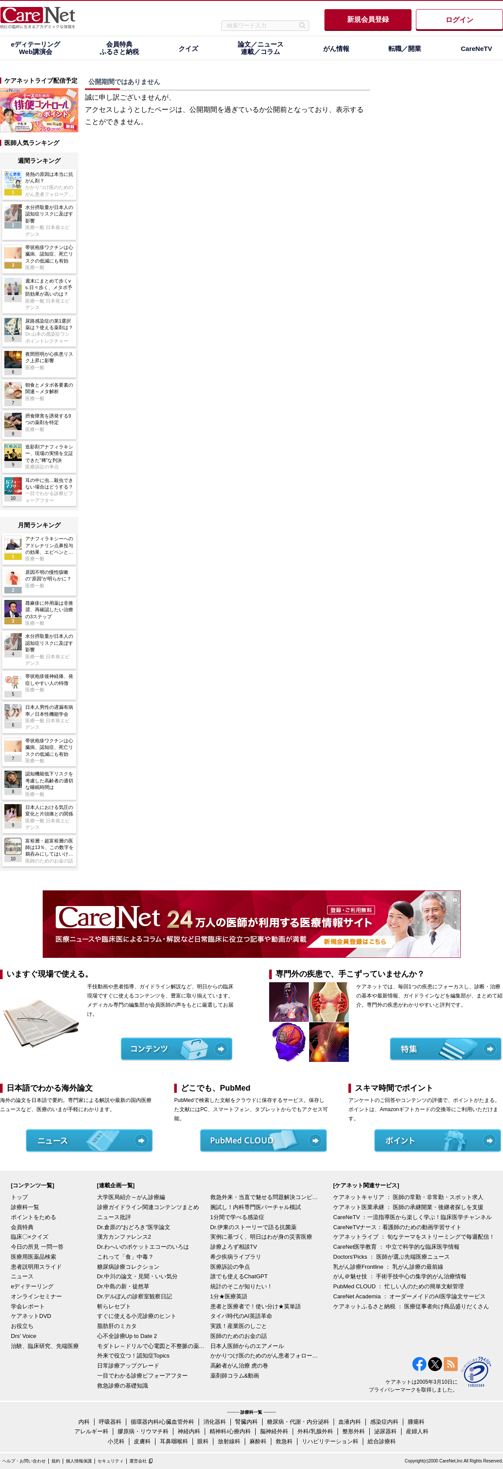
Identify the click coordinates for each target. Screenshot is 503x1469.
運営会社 (138, 1461)
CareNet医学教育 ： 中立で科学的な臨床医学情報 (396, 1246)
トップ (19, 1197)
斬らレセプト (114, 1306)
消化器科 (214, 1421)
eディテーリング (32, 1286)
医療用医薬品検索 (33, 1256)
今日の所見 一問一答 (37, 1246)
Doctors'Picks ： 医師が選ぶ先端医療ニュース (391, 1256)
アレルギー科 (91, 1431)
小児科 (116, 1441)
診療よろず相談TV (233, 1246)
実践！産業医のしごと (238, 1326)
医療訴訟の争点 (230, 1266)
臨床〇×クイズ (29, 1236)
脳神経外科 (274, 1431)
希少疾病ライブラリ (235, 1256)
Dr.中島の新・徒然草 (123, 1286)
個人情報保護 (79, 1461)
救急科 (284, 1441)
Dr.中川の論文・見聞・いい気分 (137, 1276)
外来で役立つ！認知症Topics (133, 1355)
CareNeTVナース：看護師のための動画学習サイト (397, 1227)
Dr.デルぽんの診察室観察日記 (134, 1296)
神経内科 (189, 1431)
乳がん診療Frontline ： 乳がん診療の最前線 (388, 1266)
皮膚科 (142, 1441)
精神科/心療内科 (230, 1431)
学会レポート (28, 1306)
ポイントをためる (33, 1217)
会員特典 (22, 1227)
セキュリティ (111, 1461)
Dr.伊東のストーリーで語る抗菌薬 (253, 1227)
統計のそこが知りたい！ (241, 1286)
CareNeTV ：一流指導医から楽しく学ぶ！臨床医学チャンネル (412, 1217)
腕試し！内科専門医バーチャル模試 (255, 1207)
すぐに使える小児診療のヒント (136, 1316)
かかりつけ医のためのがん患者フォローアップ (264, 1355)
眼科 (203, 1441)
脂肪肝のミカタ (117, 1326)
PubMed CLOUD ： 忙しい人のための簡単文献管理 (398, 1286)
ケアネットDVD (31, 1316)
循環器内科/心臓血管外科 (163, 1421)
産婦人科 (417, 1431)
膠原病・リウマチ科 (143, 1431)
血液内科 (349, 1421)
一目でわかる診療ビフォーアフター (142, 1375)
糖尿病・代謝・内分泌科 (298, 1421)
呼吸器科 (110, 1421)
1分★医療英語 (228, 1296)
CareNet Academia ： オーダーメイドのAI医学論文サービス (409, 1296)
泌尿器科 (385, 1431)
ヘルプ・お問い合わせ (24, 1461)
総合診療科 (382, 1441)
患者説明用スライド (36, 1266)
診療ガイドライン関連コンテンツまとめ (148, 1207)
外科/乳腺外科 (315, 1431)
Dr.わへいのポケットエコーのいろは (143, 1246)
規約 (55, 1461)
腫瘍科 (416, 1421)
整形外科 (353, 1431)
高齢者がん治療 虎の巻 (239, 1365)
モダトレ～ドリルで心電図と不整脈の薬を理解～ (151, 1346)
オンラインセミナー (36, 1296)
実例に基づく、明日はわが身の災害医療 (261, 1236)
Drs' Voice (23, 1336)
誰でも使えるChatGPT (239, 1276)
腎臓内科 (246, 1421)
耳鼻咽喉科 (174, 1441)
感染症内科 (384, 1421)
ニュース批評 (114, 1217)
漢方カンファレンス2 (124, 1236)
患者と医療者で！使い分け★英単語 (255, 1306)
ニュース (22, 1276)
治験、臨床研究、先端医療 (45, 1346)
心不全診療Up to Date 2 (127, 1336)
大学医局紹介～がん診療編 (131, 1197)
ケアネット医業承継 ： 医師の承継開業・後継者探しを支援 (408, 1207)
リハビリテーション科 (330, 1441)
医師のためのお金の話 (238, 1336)
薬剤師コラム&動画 (235, 1375)
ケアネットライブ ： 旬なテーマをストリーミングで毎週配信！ (414, 1236)
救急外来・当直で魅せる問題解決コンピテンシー (264, 1197)
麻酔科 (258, 1441)
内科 (84, 1421)
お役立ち (22, 1326)
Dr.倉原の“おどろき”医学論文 (133, 1227)
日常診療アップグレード (128, 1365)
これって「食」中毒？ (125, 1256)
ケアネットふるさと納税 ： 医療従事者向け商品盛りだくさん (411, 1306)
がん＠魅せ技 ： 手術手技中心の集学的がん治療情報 (399, 1276)
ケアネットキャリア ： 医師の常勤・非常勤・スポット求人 (408, 1197)
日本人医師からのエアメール (247, 1346)
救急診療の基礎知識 (122, 1385)
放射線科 (229, 1441)
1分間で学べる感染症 (237, 1217)
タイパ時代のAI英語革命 (241, 1316)
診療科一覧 (25, 1207)
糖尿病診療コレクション (128, 1266)
